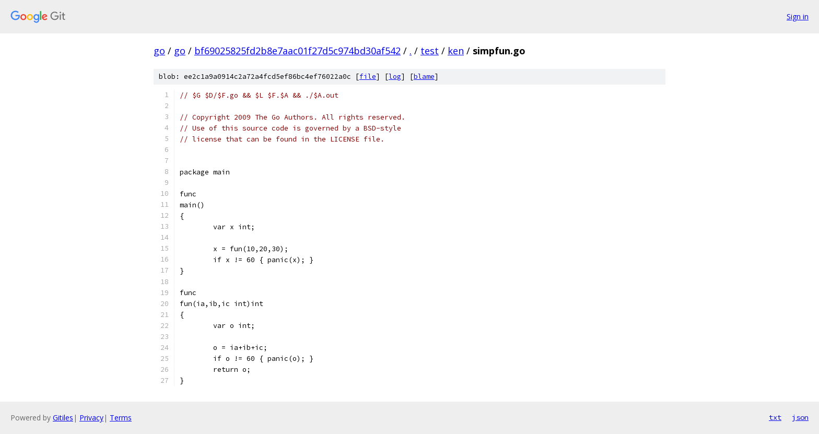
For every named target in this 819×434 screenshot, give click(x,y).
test (429, 50)
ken (456, 50)
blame (424, 76)
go (159, 50)
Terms (121, 418)
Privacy (91, 418)
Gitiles (63, 418)
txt (775, 417)
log (395, 76)
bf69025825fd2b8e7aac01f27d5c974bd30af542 (297, 50)
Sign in (798, 16)
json (800, 417)
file (367, 76)
